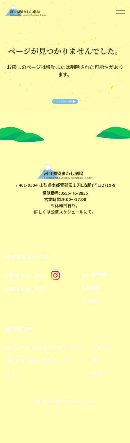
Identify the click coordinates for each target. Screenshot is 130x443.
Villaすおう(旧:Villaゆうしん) (36, 370)
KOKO (99, 383)
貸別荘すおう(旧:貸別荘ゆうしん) (41, 357)
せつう (12, 383)
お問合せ (91, 310)
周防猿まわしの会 (24, 285)
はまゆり (101, 357)
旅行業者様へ (96, 284)
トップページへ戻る (65, 106)
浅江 (97, 370)
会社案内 (91, 297)
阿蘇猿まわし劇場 (24, 299)
